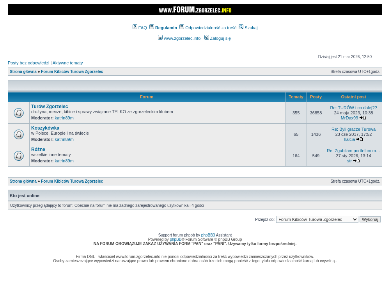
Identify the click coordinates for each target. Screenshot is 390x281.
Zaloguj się (217, 38)
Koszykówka (45, 128)
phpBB (175, 239)
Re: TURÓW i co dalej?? (353, 107)
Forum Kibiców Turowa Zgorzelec (72, 71)
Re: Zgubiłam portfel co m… (353, 150)
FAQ (140, 27)
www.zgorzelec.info (179, 38)
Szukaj (248, 27)
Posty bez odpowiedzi (28, 62)
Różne (38, 149)
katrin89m (64, 118)
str (349, 160)
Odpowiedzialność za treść (207, 27)
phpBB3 (208, 235)
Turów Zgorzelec (49, 106)
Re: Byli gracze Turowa (354, 129)
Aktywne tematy (68, 62)
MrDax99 (349, 118)
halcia (349, 139)
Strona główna (23, 71)
